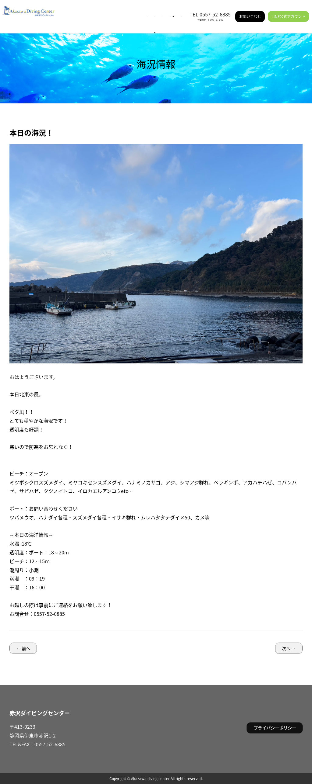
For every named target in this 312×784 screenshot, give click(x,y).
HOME (79, 12)
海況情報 (97, 12)
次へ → (289, 648)
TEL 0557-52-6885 (210, 10)
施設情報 (174, 12)
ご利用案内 (150, 12)
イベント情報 (122, 12)
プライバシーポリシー (275, 727)
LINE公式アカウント (288, 12)
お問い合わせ (250, 12)
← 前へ (23, 648)
